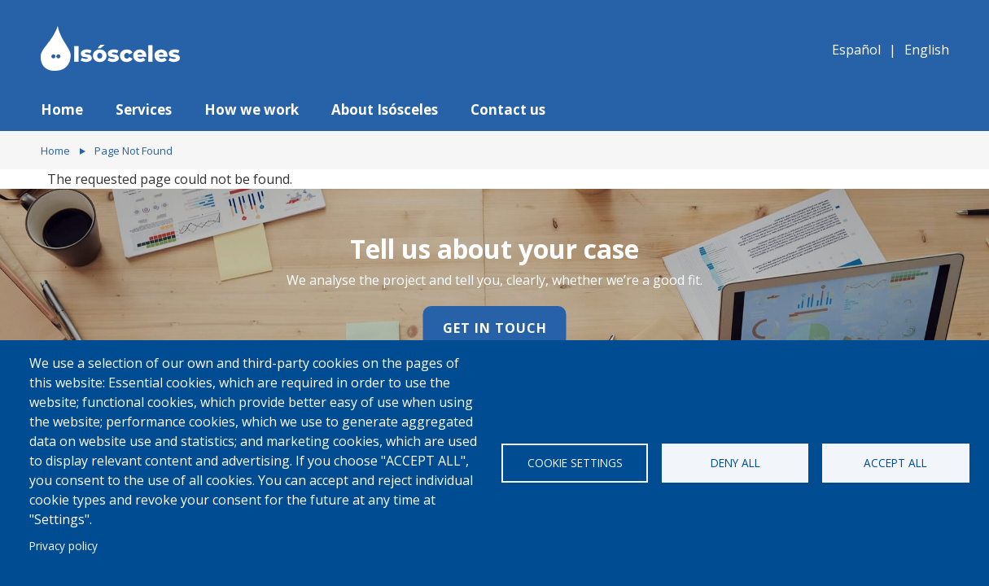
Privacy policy (63, 545)
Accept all (895, 462)
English (926, 50)
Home (62, 109)
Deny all (735, 462)
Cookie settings (575, 462)
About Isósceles (384, 109)
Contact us (507, 109)
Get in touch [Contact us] (495, 328)
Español (856, 50)
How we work (251, 109)
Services (144, 109)
